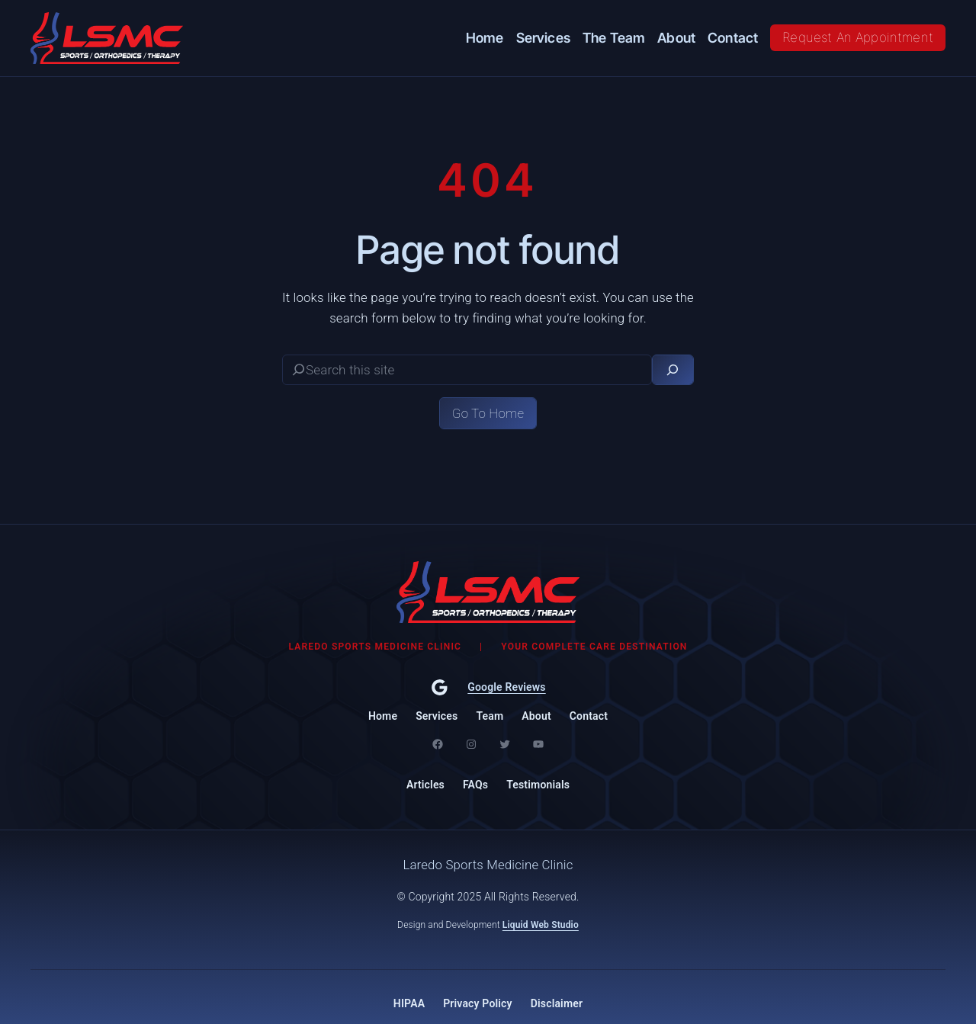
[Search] (673, 370)
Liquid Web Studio (540, 925)
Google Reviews (506, 687)
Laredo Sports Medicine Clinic (488, 864)
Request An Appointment (857, 37)
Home (382, 716)
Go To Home (488, 413)
